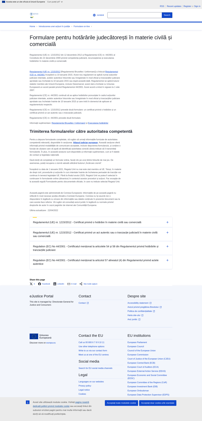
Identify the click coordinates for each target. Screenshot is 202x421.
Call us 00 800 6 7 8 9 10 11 (91, 342)
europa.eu (51, 343)
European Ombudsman (138, 391)
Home (32, 26)
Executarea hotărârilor (98, 123)
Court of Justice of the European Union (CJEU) (149, 359)
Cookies (82, 394)
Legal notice (84, 390)
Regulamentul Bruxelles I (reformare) (68, 123)
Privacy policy (85, 386)
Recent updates (174, 6)
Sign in (197, 6)
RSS (162, 6)
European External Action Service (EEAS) (147, 371)
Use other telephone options (91, 346)
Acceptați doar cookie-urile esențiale (157, 403)
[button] (33, 283)
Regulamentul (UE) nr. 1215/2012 (45, 72)
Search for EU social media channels (95, 368)
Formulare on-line (82, 26)
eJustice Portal (41, 296)
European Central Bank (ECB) (141, 363)
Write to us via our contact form (93, 350)
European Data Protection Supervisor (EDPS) (148, 395)
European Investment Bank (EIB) (143, 386)
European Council (136, 346)
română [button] (98, 15)
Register (187, 6)
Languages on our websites (91, 382)
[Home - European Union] (41, 336)
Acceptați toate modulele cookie (121, 403)
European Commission (138, 355)
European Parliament (137, 342)
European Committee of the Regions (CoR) (147, 382)
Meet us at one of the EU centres (94, 355)
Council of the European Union (142, 350)
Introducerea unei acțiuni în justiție (54, 26)
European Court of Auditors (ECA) (143, 367)
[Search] (167, 15)
